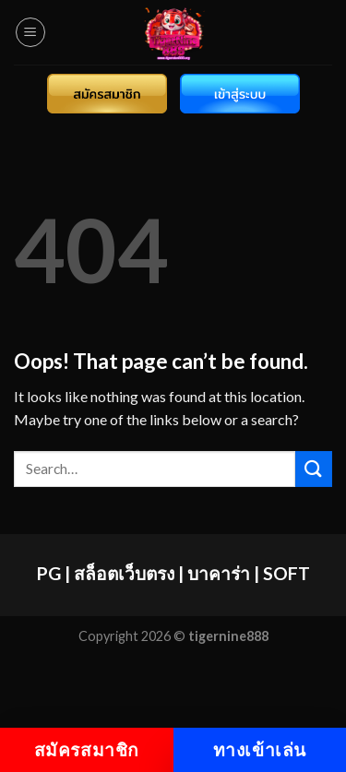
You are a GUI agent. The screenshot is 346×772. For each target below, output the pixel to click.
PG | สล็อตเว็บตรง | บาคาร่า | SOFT (173, 573)
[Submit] (313, 469)
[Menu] (30, 32)
